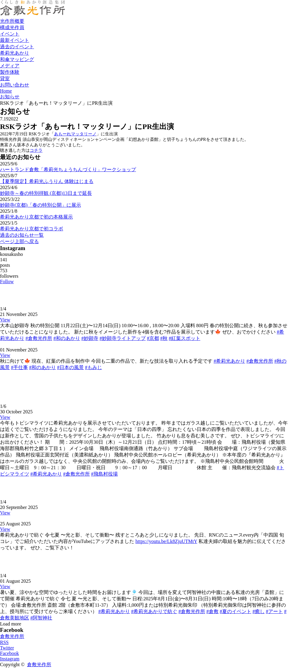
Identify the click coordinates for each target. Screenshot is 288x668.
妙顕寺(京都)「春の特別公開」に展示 (40, 205)
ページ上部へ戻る (19, 241)
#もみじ (93, 367)
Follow (7, 281)
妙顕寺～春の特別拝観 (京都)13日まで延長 (46, 193)
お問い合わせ (14, 84)
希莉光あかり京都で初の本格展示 (36, 216)
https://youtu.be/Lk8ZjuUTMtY (166, 541)
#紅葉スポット (184, 338)
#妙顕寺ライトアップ (123, 338)
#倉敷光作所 (38, 338)
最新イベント (14, 40)
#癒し (258, 611)
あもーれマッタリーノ (75, 134)
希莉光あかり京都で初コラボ (31, 228)
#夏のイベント (235, 611)
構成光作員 (12, 27)
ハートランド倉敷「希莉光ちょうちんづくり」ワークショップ (68, 169)
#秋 (164, 338)
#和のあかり (66, 338)
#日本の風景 (70, 367)
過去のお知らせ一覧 (22, 235)
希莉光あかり (14, 53)
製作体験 (9, 72)
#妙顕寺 (89, 338)
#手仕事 (19, 367)
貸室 (5, 78)
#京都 (153, 338)
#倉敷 (212, 611)
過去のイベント (17, 46)
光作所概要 (12, 21)
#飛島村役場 (104, 473)
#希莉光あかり (229, 361)
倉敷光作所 (12, 636)
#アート (274, 611)
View (5, 319)
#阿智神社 (41, 617)
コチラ (36, 150)
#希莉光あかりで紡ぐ (154, 611)
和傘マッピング (17, 59)
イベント (9, 33)
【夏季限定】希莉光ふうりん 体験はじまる (46, 181)
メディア (9, 65)
